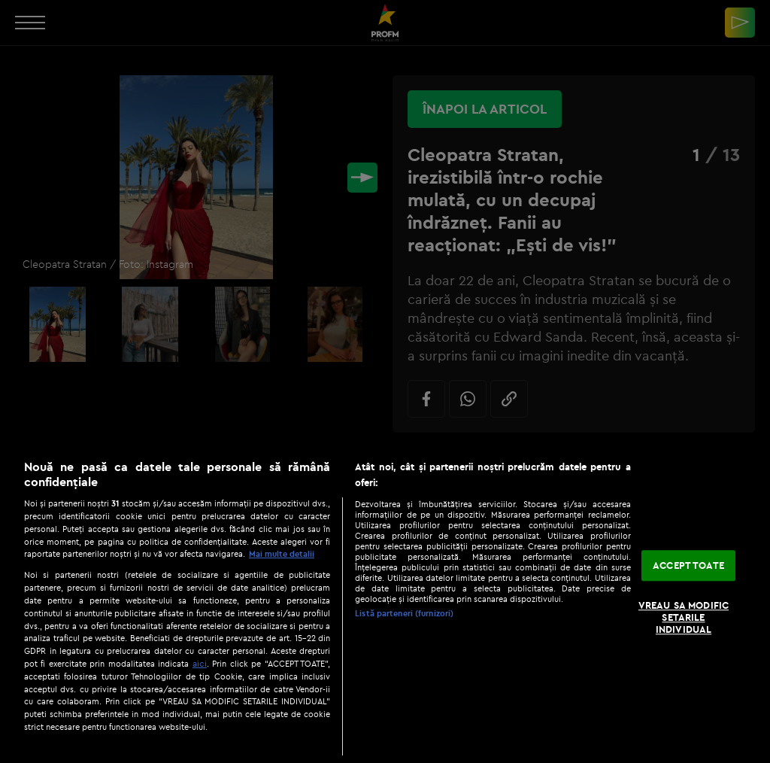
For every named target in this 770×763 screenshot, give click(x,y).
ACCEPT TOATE (688, 565)
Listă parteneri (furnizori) (404, 613)
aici (199, 663)
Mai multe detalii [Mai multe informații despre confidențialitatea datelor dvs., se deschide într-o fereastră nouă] (281, 554)
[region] (385, 603)
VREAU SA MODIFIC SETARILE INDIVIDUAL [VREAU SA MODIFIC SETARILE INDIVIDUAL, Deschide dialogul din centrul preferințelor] (683, 617)
